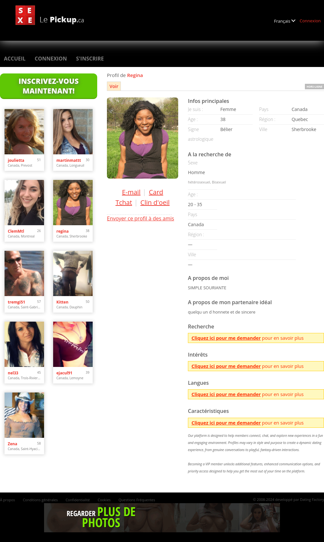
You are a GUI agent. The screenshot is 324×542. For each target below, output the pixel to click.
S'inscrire (90, 58)
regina (62, 231)
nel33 (13, 373)
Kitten (62, 302)
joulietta (16, 160)
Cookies (104, 499)
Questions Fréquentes (137, 499)
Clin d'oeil (154, 202)
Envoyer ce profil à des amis (140, 218)
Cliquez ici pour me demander (226, 338)
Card (156, 192)
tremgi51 (16, 302)
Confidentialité (77, 499)
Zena (12, 444)
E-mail (131, 192)
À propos (7, 499)
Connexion (310, 21)
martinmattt (68, 160)
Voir (114, 86)
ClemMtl (16, 231)
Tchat (123, 202)
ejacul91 (64, 373)
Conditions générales (40, 499)
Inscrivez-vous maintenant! (48, 85)
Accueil (15, 58)
